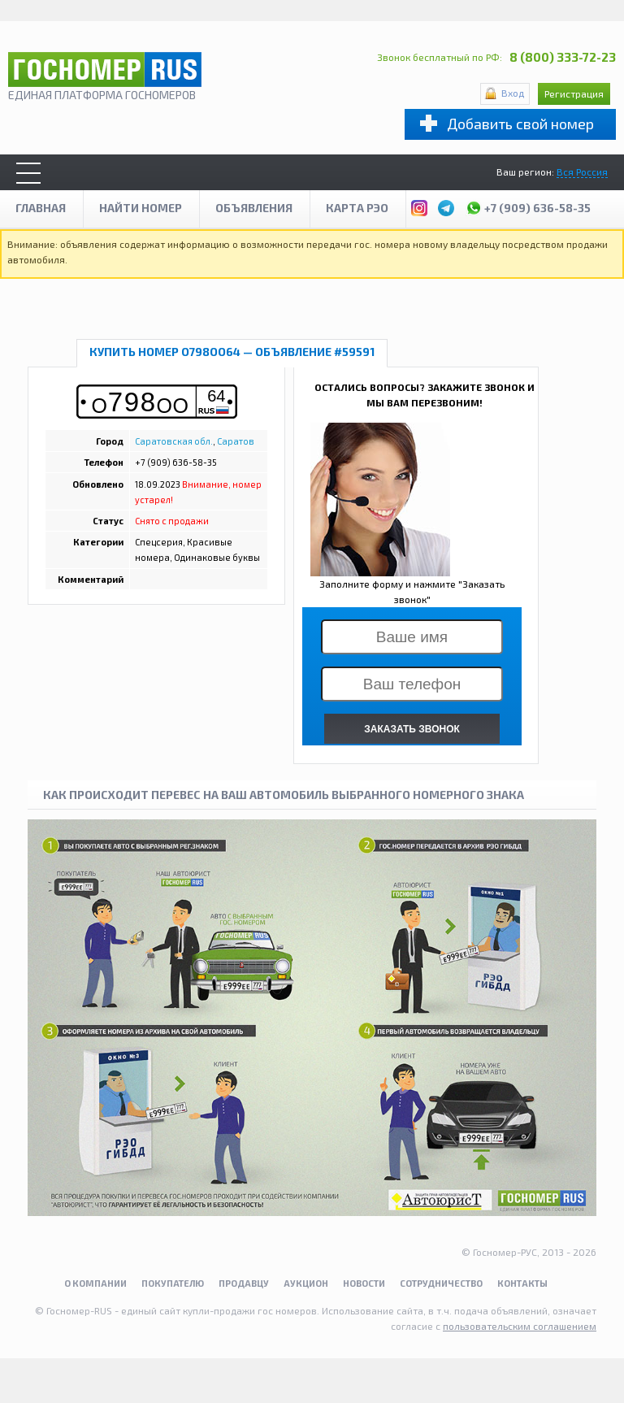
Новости (364, 1283)
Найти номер (140, 208)
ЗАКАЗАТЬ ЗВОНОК (412, 729)
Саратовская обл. (174, 441)
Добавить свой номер (520, 123)
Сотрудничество (441, 1283)
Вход (512, 92)
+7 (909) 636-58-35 (528, 205)
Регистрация (574, 93)
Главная (40, 208)
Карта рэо (357, 208)
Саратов (235, 441)
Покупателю (172, 1283)
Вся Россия (582, 171)
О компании (95, 1283)
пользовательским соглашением (519, 1325)
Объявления (253, 208)
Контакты (522, 1283)
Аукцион (306, 1283)
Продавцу (244, 1283)
